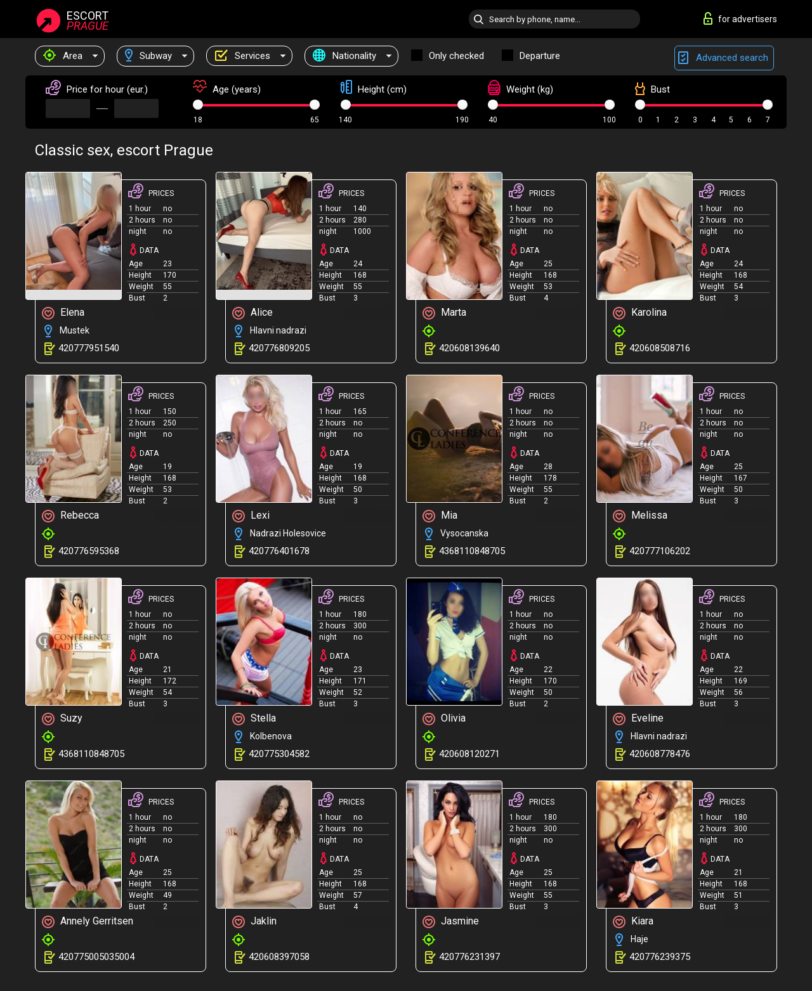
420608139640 (469, 348)
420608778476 (659, 754)
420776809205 (279, 348)
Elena (63, 313)
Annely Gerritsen (87, 921)
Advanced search (724, 58)
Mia (439, 515)
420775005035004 (96, 956)
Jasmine (450, 921)
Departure (540, 56)
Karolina (640, 313)
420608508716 (659, 348)
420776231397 (469, 956)
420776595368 (88, 551)
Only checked (456, 56)
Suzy (62, 718)
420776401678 (279, 551)
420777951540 (88, 348)
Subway (148, 56)
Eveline (638, 718)
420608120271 (469, 754)
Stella (254, 718)
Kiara (633, 921)
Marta (444, 313)
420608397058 (279, 956)
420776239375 (659, 956)
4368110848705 (472, 551)
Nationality (344, 56)
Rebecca (70, 515)
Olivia (444, 718)
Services (242, 56)
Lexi (251, 515)
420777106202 (659, 551)
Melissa (640, 515)
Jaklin (254, 921)
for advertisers (740, 18)
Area (62, 56)
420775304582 (279, 754)
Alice (252, 313)
